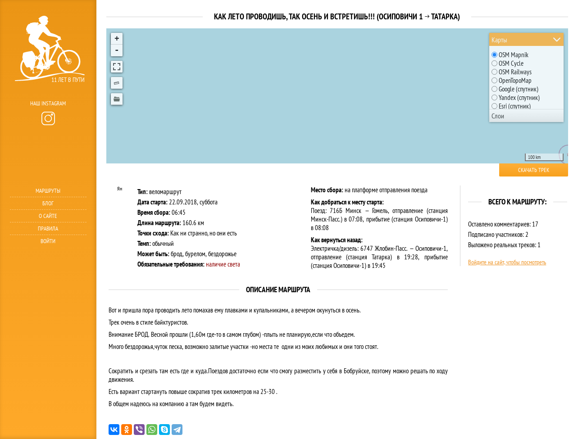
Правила (48, 228)
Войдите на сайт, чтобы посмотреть (507, 262)
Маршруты (48, 191)
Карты (499, 39)
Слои (498, 115)
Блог (48, 203)
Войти (48, 241)
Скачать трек (533, 170)
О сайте (48, 216)
